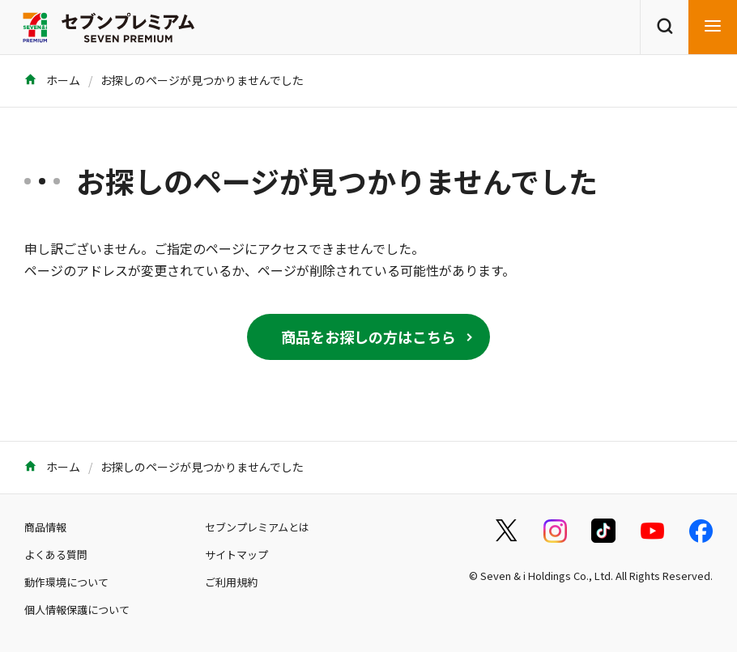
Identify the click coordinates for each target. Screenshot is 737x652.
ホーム (52, 80)
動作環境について (66, 582)
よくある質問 (55, 554)
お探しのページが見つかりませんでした (202, 80)
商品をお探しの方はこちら (368, 336)
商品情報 (45, 527)
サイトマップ (236, 554)
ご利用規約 (231, 582)
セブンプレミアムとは (257, 527)
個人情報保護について (77, 609)
